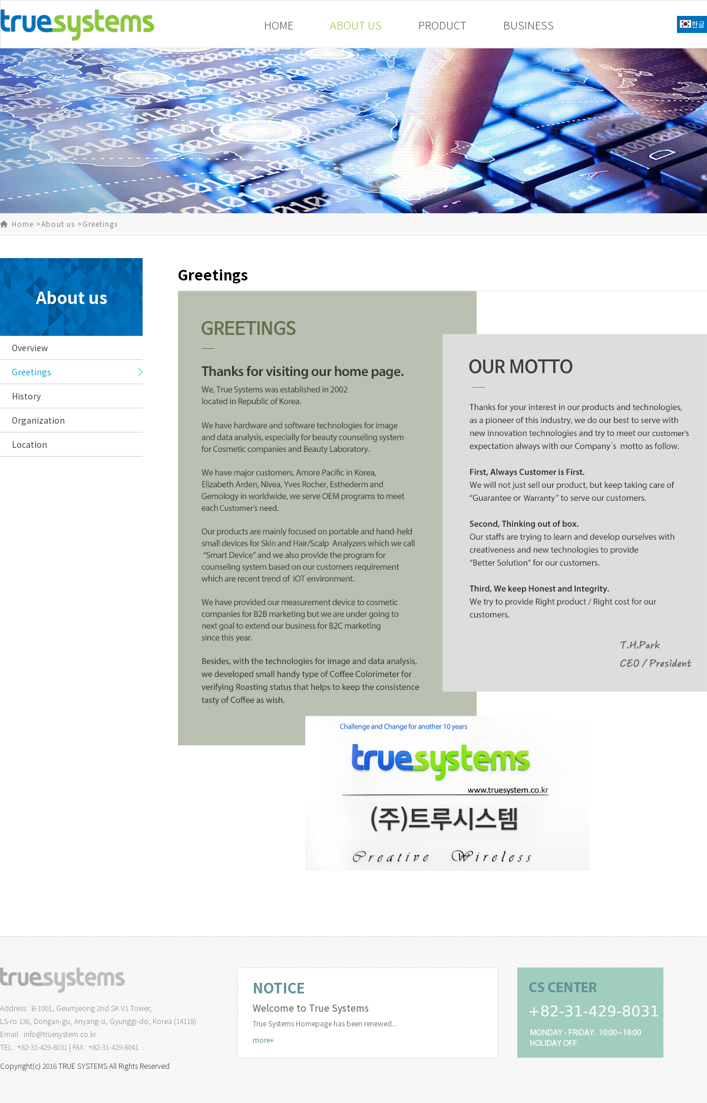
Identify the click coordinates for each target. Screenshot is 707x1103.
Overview (30, 348)
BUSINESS (528, 24)
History (26, 396)
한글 (698, 24)
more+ (263, 1040)
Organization (38, 420)
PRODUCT (442, 24)
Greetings (31, 372)
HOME (278, 24)
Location (29, 444)
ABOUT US (356, 24)
